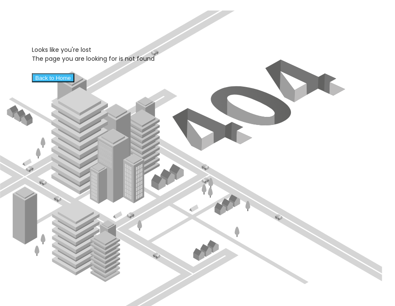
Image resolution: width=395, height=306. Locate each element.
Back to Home (53, 78)
